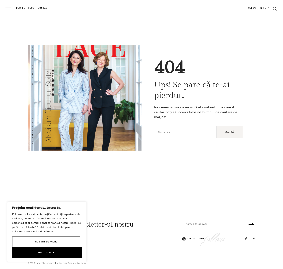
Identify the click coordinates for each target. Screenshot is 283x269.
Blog (31, 8)
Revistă (264, 8)
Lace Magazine (44, 263)
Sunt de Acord (47, 252)
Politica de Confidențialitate (70, 263)
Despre (20, 8)
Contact (43, 8)
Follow (251, 8)
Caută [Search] (229, 132)
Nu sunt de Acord (46, 241)
